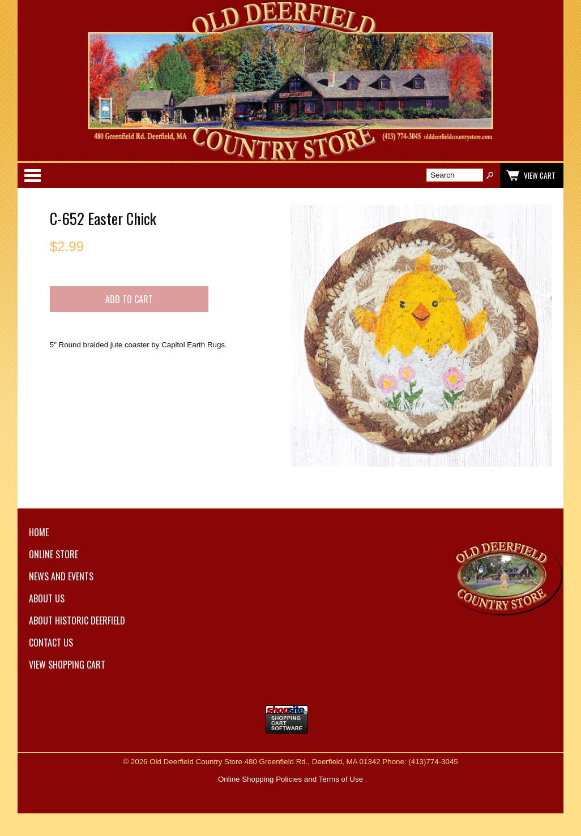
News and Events (61, 576)
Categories (32, 175)
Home (39, 532)
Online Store (53, 554)
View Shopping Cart (67, 664)
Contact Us (51, 642)
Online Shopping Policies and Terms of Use (290, 779)
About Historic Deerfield (77, 620)
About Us (47, 598)
